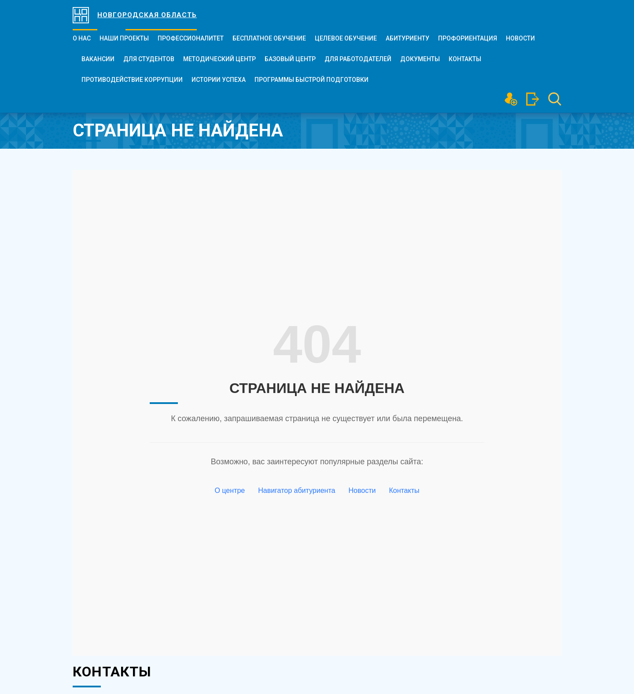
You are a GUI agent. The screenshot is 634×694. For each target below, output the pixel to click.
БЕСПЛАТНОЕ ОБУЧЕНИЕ (269, 38)
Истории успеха (219, 79)
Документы (420, 58)
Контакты (465, 58)
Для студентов (148, 58)
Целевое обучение (346, 38)
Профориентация (467, 38)
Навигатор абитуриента (296, 490)
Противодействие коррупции (132, 79)
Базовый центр (290, 58)
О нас (82, 38)
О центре (229, 490)
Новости (520, 38)
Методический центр (219, 58)
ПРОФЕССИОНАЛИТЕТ (191, 38)
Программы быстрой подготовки (311, 79)
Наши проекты (124, 38)
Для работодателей (357, 58)
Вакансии (97, 58)
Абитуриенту (407, 38)
